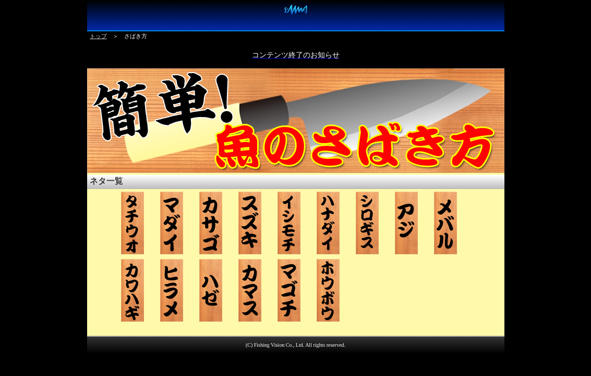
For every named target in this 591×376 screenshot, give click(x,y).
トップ (98, 36)
